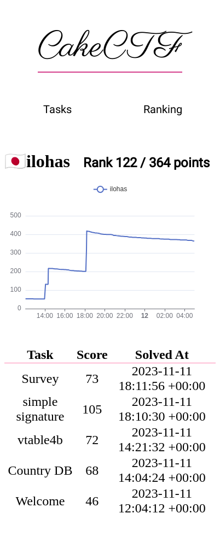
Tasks (57, 109)
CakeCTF (110, 47)
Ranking (162, 109)
